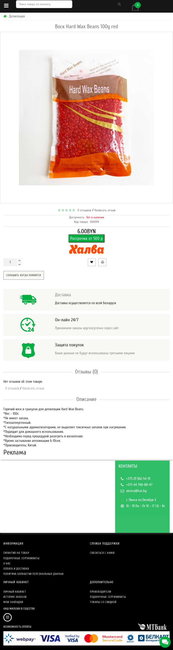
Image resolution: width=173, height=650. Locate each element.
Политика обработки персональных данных (33, 573)
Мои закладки (13, 602)
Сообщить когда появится (23, 275)
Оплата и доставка (16, 568)
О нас (7, 563)
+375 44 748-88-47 (139, 485)
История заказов (15, 597)
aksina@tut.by (136, 491)
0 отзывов (83, 210)
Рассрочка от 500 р (86, 238)
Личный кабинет (14, 591)
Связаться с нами (102, 552)
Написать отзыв (105, 210)
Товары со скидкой (103, 602)
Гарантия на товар (16, 552)
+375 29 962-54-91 (138, 479)
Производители (100, 591)
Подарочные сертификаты (21, 558)
